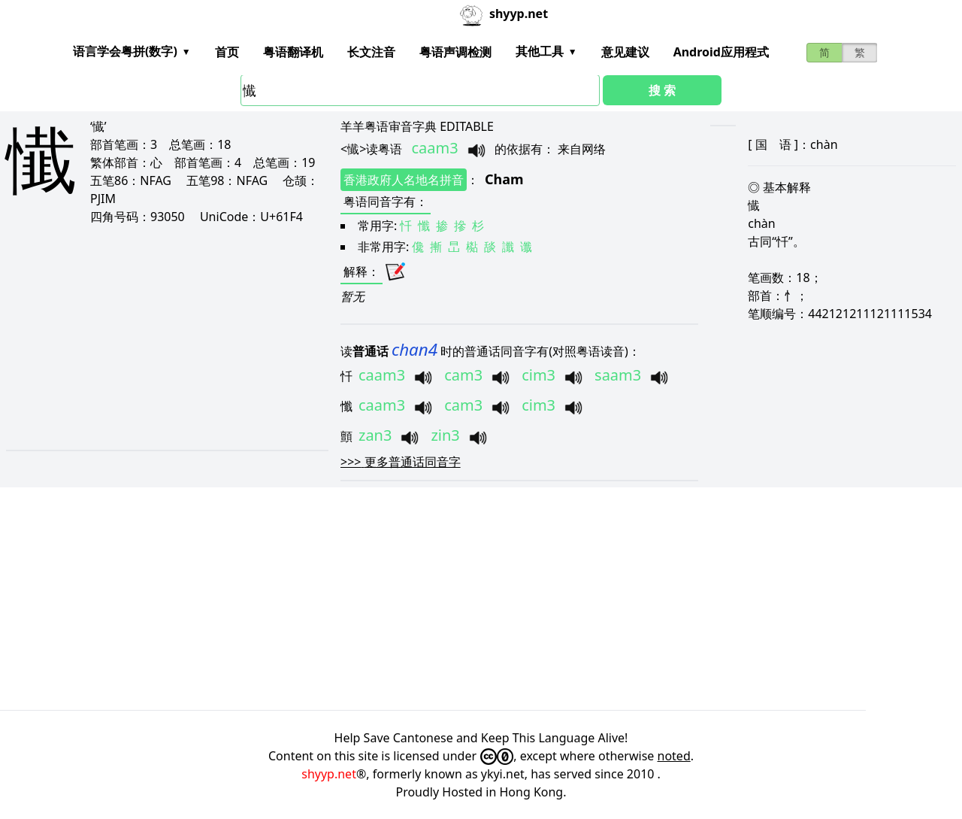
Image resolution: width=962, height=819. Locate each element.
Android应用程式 (721, 52)
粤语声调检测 (455, 52)
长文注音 (371, 52)
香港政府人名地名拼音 (403, 179)
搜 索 (662, 90)
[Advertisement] (155, 337)
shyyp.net (328, 774)
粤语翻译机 (293, 52)
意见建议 (625, 52)
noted (674, 756)
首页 (227, 52)
